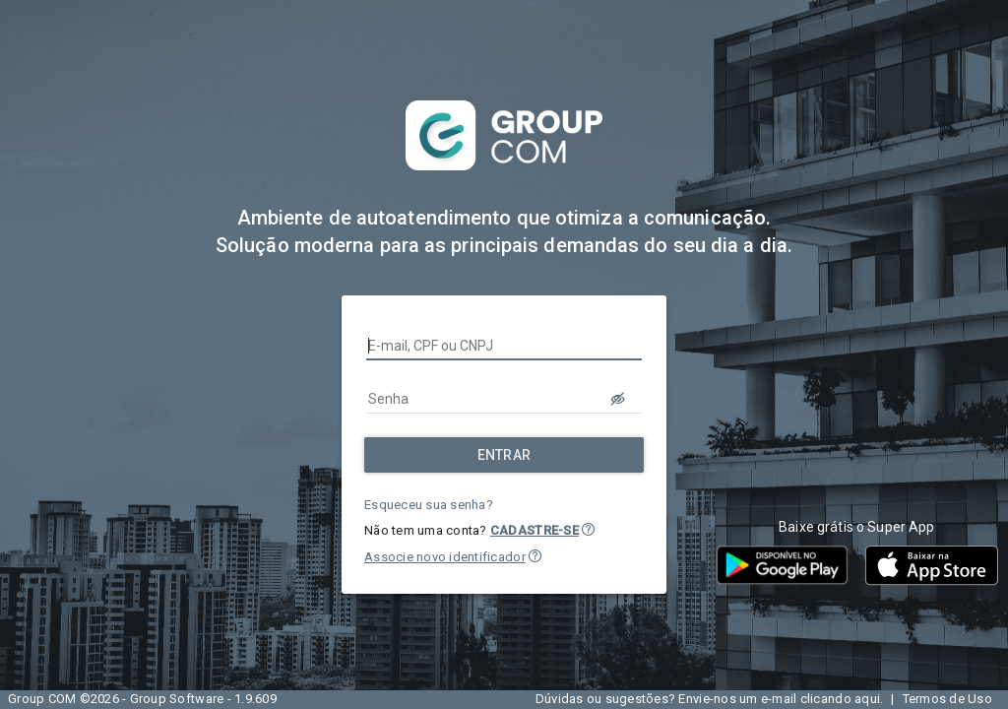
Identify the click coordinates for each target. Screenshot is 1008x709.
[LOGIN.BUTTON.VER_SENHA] (618, 399)
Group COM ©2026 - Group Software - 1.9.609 (142, 698)
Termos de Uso (947, 698)
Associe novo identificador (445, 556)
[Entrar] (504, 455)
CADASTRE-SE (534, 530)
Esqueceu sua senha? (428, 504)
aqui (867, 698)
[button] (588, 529)
